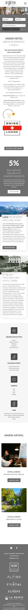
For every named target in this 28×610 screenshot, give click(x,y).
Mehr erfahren (9, 247)
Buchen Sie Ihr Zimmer (14, 148)
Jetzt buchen (14, 191)
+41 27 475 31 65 (14, 556)
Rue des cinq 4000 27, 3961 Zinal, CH (14, 553)
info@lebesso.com (14, 558)
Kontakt (8, 603)
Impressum (13, 603)
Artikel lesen (14, 480)
